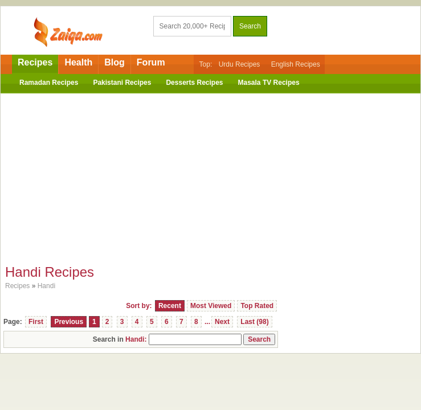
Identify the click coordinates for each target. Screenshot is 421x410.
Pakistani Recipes (122, 83)
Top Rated (256, 306)
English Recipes (295, 64)
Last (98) (254, 322)
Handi (46, 286)
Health (78, 62)
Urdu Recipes (239, 64)
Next (222, 322)
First (35, 322)
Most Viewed (210, 306)
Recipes (35, 62)
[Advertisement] (210, 176)
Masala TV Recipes (269, 83)
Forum (151, 62)
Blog (114, 62)
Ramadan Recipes (48, 83)
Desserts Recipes (194, 83)
